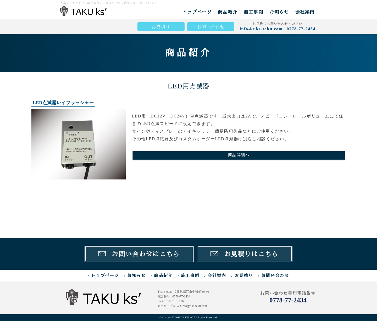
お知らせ (279, 12)
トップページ (197, 12)
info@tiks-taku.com (261, 29)
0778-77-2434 (288, 300)
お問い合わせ (211, 26)
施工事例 (253, 12)
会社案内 (305, 12)
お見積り (161, 26)
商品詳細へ (239, 155)
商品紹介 (227, 12)
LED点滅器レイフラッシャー (63, 102)
